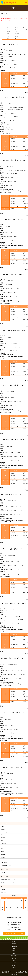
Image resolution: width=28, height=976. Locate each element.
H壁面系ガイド (14, 60)
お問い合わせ (4, 862)
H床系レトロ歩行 (14, 288)
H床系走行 (13, 232)
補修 (2, 840)
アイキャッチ (4, 832)
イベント (3, 846)
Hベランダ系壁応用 (15, 616)
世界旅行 (3, 857)
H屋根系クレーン (14, 779)
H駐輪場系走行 (14, 343)
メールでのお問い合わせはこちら (14, 933)
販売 (2, 848)
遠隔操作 (3, 837)
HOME (2, 826)
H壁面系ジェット (14, 177)
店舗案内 (3, 829)
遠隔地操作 (3, 843)
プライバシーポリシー (6, 865)
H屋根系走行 (13, 725)
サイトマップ (4, 860)
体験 (2, 834)
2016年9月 (3, 892)
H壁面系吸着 (13, 113)
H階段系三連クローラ (15, 506)
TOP (2, 13)
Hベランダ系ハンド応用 (16, 670)
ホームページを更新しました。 (8, 879)
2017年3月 (3, 889)
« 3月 (2, 895)
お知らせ (3, 872)
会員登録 (3, 854)
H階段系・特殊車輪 (15, 452)
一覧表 (2, 851)
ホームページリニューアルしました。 (10, 882)
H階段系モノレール (15, 561)
